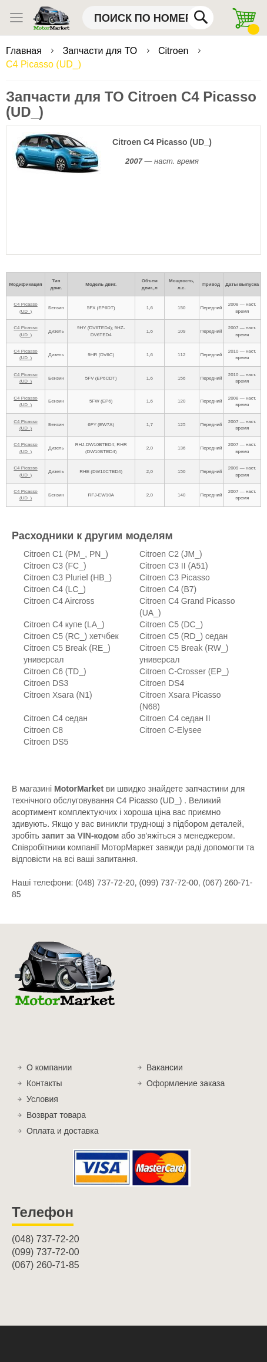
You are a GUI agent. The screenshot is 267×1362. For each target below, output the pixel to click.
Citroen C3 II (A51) (173, 565)
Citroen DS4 (161, 683)
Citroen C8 (43, 730)
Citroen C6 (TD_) (55, 671)
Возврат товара (56, 1115)
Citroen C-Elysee (170, 730)
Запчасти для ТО (101, 51)
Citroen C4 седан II (175, 718)
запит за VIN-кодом (80, 835)
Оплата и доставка (62, 1130)
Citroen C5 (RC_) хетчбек (71, 636)
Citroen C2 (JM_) (170, 554)
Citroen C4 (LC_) (55, 589)
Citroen (174, 51)
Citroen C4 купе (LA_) (64, 624)
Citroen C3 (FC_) (55, 565)
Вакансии (164, 1067)
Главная (25, 51)
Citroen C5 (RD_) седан (183, 636)
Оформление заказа (185, 1083)
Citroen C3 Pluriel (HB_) (68, 577)
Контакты (44, 1083)
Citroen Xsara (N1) (58, 694)
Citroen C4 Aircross (59, 601)
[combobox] (147, 17)
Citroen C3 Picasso (174, 577)
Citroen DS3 (46, 683)
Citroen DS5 (46, 741)
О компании (49, 1067)
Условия (42, 1099)
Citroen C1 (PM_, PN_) (66, 554)
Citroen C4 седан (56, 718)
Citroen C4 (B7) (167, 589)
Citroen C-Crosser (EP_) (184, 671)
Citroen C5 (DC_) (171, 624)
